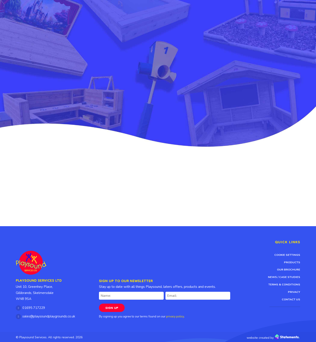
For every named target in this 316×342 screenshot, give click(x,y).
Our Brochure (288, 270)
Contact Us (291, 299)
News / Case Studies (284, 277)
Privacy (294, 292)
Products (292, 262)
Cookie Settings (287, 255)
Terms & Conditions (284, 284)
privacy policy (175, 316)
